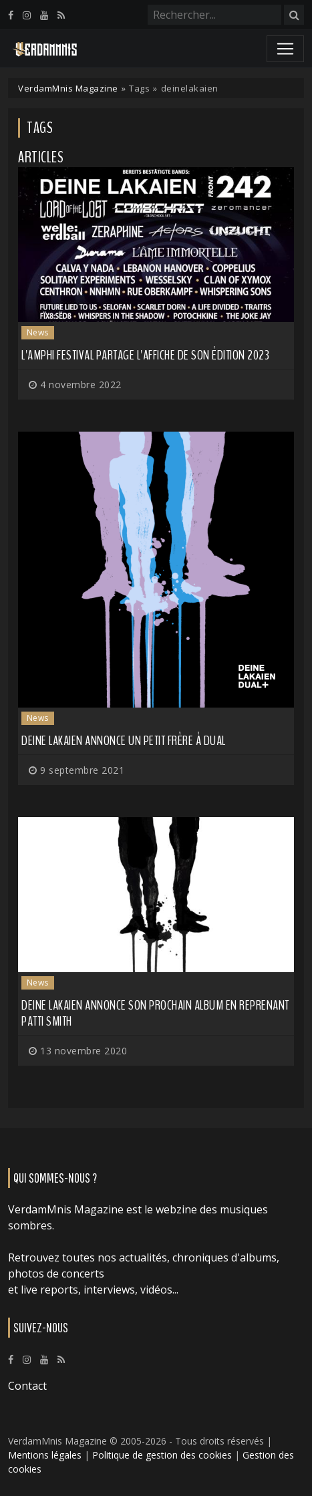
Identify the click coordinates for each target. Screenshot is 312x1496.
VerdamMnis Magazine (68, 88)
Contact (27, 1385)
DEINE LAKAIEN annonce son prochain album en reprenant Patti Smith (155, 1013)
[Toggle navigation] (285, 48)
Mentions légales (45, 1455)
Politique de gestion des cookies (162, 1455)
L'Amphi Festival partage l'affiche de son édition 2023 (145, 355)
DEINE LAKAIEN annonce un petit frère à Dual (123, 741)
